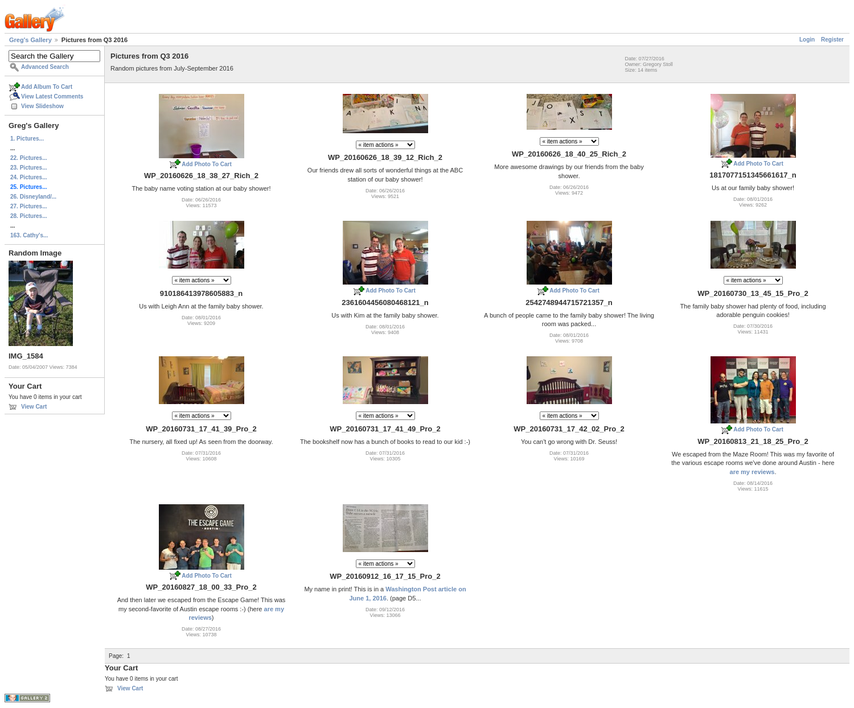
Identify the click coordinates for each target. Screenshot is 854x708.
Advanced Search (45, 67)
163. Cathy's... (29, 235)
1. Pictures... (27, 138)
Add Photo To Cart (207, 164)
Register (832, 39)
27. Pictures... (28, 206)
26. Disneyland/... (33, 197)
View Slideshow (42, 106)
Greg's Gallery (30, 39)
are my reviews (752, 471)
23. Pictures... (28, 167)
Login (807, 39)
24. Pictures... (28, 177)
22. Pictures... (28, 158)
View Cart (34, 407)
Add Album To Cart (46, 87)
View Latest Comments (52, 96)
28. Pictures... (28, 216)
